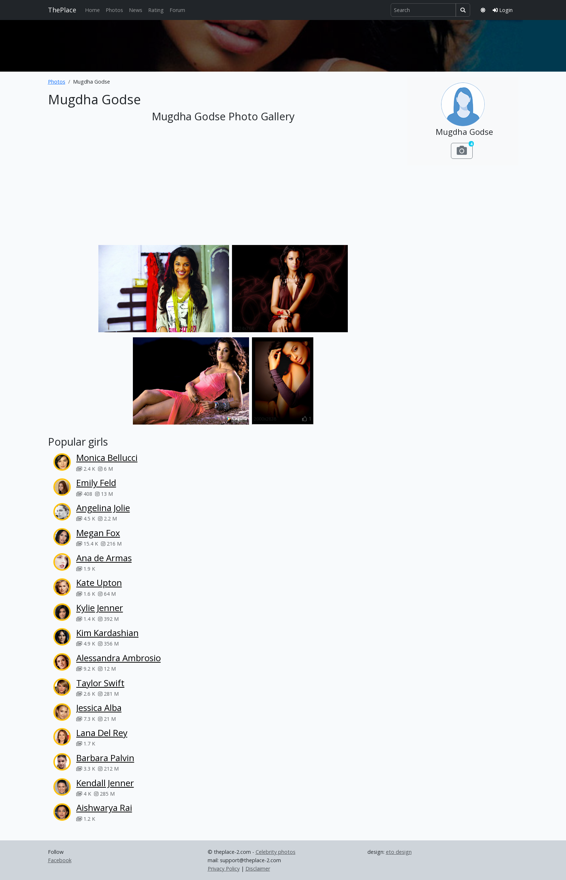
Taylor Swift (100, 683)
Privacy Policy (224, 868)
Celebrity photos (276, 851)
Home (92, 10)
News (135, 10)
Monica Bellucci (107, 457)
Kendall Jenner (105, 783)
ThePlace (62, 9)
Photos (114, 10)
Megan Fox (98, 533)
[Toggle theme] (483, 10)
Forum (177, 10)
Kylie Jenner (99, 608)
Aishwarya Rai (104, 807)
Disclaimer (257, 868)
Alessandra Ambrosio (118, 658)
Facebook (60, 860)
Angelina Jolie (103, 508)
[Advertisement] (283, 44)
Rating (156, 10)
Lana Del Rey (101, 733)
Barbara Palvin (105, 758)
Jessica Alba (99, 708)
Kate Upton (99, 582)
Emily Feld (96, 483)
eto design (399, 851)
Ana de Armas (104, 558)
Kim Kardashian (107, 633)
